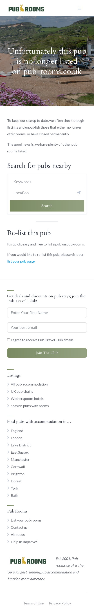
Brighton (18, 474)
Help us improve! (24, 541)
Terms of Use (33, 603)
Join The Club (47, 352)
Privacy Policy (60, 603)
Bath (14, 495)
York (14, 488)
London (16, 438)
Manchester (20, 459)
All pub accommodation (29, 384)
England (17, 430)
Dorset (16, 481)
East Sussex (20, 452)
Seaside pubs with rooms (30, 405)
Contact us (19, 527)
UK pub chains (22, 391)
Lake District (21, 445)
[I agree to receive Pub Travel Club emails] (8, 339)
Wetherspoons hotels (27, 398)
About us (18, 534)
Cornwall (18, 466)
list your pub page (21, 261)
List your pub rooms (26, 520)
